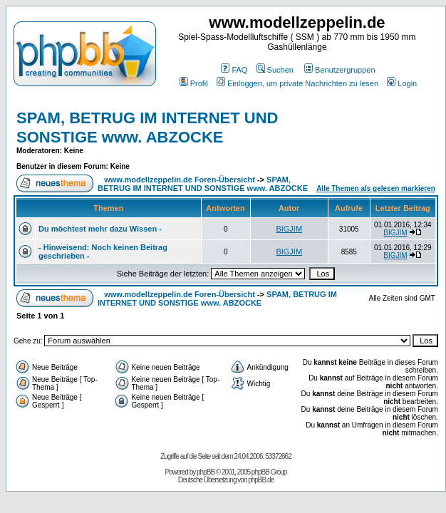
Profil (194, 83)
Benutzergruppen (339, 70)
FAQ (234, 70)
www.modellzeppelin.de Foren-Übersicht (179, 179)
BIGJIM (289, 228)
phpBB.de (261, 480)
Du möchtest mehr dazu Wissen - (100, 228)
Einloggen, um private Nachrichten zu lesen (297, 83)
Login (402, 83)
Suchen (275, 70)
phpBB (205, 472)
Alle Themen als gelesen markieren (375, 188)
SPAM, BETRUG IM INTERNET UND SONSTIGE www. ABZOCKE (147, 127)
